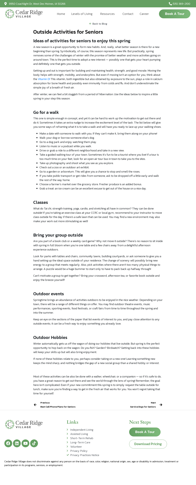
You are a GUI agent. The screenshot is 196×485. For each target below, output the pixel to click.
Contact (127, 13)
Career (144, 13)
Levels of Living (81, 13)
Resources (107, 13)
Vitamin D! (44, 79)
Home (61, 13)
